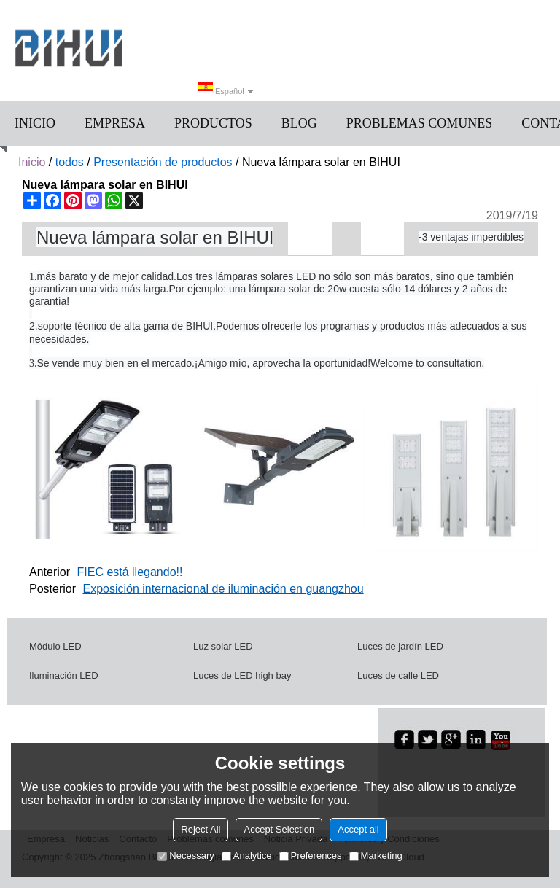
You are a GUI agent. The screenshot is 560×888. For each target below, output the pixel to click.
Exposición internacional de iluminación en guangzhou (222, 589)
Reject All (200, 829)
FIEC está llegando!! (129, 572)
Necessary (186, 855)
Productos (213, 123)
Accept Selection (279, 829)
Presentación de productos (162, 162)
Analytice (247, 855)
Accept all (358, 829)
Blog (299, 123)
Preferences (310, 855)
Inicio (35, 123)
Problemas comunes (419, 123)
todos (69, 162)
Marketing (375, 855)
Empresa (115, 123)
